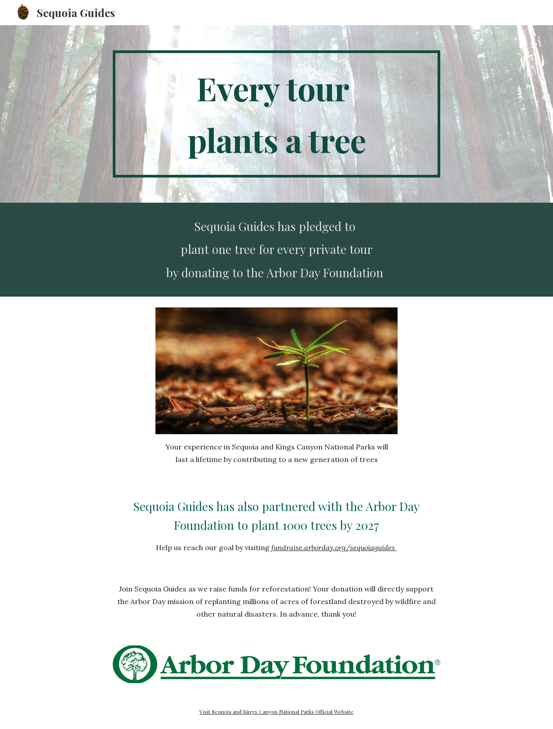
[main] (276, 114)
